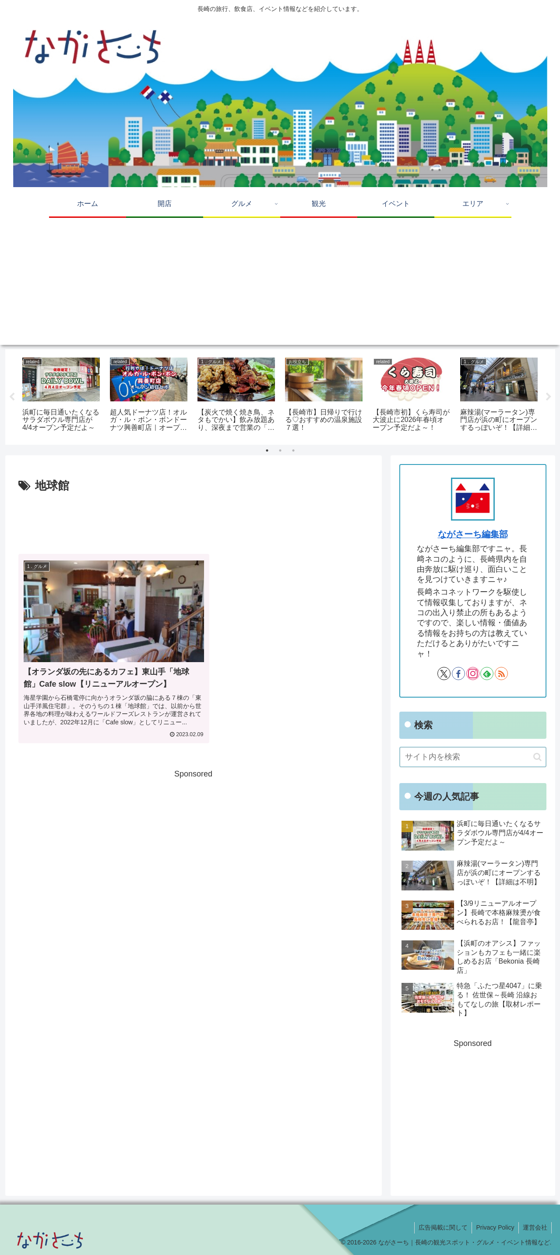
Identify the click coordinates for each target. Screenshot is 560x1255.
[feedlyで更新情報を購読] (486, 673)
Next (548, 397)
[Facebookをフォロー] (458, 673)
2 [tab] (280, 450)
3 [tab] (293, 450)
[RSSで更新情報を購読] (501, 673)
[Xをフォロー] (444, 673)
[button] (537, 757)
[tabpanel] (61, 395)
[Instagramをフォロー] (472, 673)
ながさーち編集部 (473, 534)
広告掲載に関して (440, 1227)
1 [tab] (267, 450)
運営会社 (534, 1227)
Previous (11, 397)
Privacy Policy (494, 1227)
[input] (472, 757)
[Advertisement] (280, 283)
